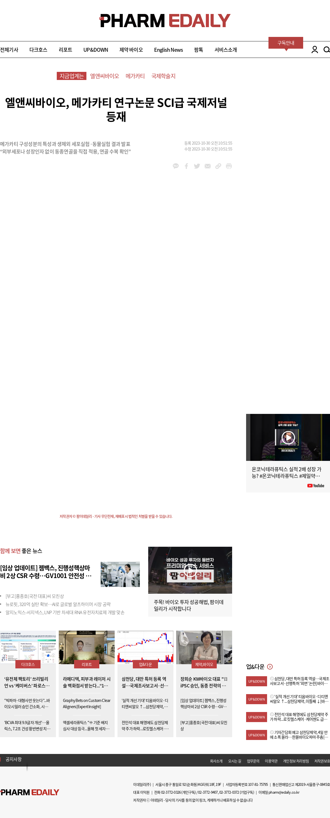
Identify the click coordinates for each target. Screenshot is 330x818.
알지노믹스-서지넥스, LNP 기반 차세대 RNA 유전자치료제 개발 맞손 (65, 612)
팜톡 (198, 49)
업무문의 (253, 760)
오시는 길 (234, 760)
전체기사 (9, 49)
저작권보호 (322, 760)
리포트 (65, 49)
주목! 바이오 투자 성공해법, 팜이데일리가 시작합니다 (188, 605)
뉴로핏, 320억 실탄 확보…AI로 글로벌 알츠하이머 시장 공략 (58, 604)
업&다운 (145, 664)
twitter (197, 166)
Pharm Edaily (29, 792)
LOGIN (313, 49)
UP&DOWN (95, 49)
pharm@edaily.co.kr (283, 792)
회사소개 (216, 760)
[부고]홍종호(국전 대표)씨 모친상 (35, 596)
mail (207, 166)
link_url (218, 166)
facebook (186, 166)
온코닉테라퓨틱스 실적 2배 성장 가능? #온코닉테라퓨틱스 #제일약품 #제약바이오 (287, 475)
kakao (176, 166)
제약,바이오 (204, 664)
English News (168, 49)
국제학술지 (163, 76)
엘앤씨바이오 (104, 76)
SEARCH (327, 49)
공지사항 (14, 759)
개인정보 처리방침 (296, 760)
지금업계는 (72, 76)
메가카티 (135, 76)
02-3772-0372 (229, 792)
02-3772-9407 (208, 792)
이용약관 (271, 760)
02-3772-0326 (171, 792)
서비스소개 (225, 49)
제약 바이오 (131, 49)
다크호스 (38, 49)
